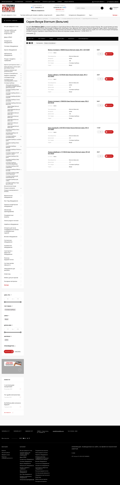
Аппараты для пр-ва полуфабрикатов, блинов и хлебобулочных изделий (42, 458)
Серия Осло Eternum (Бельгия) (13, 123)
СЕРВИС (59, 1)
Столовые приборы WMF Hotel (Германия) (12, 173)
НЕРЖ (6, 340)
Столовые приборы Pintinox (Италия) (13, 150)
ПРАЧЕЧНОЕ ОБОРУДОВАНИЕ (27, 479)
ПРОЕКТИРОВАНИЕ (7, 1)
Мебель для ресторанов (41, 479)
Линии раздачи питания (41, 452)
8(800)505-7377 (60, 9)
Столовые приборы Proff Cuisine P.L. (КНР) (12, 153)
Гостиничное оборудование (42, 463)
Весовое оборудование (41, 461)
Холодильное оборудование (27, 459)
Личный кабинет (6, 452)
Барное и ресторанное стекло (12, 64)
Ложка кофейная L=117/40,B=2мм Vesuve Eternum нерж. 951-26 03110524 (69, 152)
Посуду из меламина (9, 188)
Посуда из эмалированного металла (11, 190)
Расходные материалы (41, 481)
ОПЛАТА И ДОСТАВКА (48, 1)
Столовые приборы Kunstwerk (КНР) (11, 136)
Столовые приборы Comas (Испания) (13, 100)
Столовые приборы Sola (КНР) (12, 156)
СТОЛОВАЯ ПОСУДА (9, 77)
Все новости (9, 413)
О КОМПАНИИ (19, 1)
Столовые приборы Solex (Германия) (12, 160)
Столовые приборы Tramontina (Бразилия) (12, 163)
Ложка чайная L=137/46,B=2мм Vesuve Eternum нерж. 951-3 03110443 (67, 75)
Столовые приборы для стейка (12, 180)
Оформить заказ (6, 454)
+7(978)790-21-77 (39, 7)
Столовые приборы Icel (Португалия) (12, 133)
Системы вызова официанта (42, 473)
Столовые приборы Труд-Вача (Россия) (12, 183)
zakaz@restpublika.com (58, 431)
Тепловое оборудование (26, 461)
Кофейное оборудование (41, 454)
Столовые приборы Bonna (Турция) (13, 93)
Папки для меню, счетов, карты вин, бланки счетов (12, 67)
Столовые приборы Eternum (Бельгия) (71, 18)
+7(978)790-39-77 (58, 7)
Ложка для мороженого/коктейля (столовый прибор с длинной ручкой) (13, 86)
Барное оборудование (25, 463)
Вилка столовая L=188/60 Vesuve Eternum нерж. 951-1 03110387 (69, 50)
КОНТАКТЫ (29, 1)
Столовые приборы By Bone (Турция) (13, 96)
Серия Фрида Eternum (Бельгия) (13, 126)
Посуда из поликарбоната (11, 73)
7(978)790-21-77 (5, 431)
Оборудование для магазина (42, 475)
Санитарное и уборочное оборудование (41, 468)
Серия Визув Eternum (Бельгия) (13, 120)
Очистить (17, 351)
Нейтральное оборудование (27, 465)
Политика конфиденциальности (7, 457)
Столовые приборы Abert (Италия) (12, 90)
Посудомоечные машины (41, 450)
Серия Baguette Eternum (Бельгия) (14, 110)
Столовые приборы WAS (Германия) (12, 166)
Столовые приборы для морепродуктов (12, 176)
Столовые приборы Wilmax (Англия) (13, 170)
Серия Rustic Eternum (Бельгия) (13, 116)
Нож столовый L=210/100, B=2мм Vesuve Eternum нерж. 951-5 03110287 (68, 128)
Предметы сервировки (10, 75)
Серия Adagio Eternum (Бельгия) (13, 107)
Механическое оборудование (23, 471)
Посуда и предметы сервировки (40, 18)
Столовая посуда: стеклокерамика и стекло (10, 80)
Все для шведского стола (26, 450)
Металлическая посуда (10, 186)
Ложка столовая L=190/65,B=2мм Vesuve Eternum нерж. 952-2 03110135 (68, 102)
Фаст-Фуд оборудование (26, 474)
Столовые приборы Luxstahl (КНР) (13, 140)
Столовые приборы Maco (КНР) (12, 143)
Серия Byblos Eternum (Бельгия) (13, 113)
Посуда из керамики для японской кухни (10, 70)
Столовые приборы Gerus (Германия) (12, 130)
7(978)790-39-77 (17, 431)
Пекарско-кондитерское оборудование (26, 477)
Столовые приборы (55, 18)
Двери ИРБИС (23, 457)
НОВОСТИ (37, 1)
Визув (6, 319)
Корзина (4, 450)
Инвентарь (38, 477)
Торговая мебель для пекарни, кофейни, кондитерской (25, 454)
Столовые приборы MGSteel (11, 146)
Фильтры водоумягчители (41, 471)
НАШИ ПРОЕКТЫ (69, 1)
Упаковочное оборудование (42, 465)
